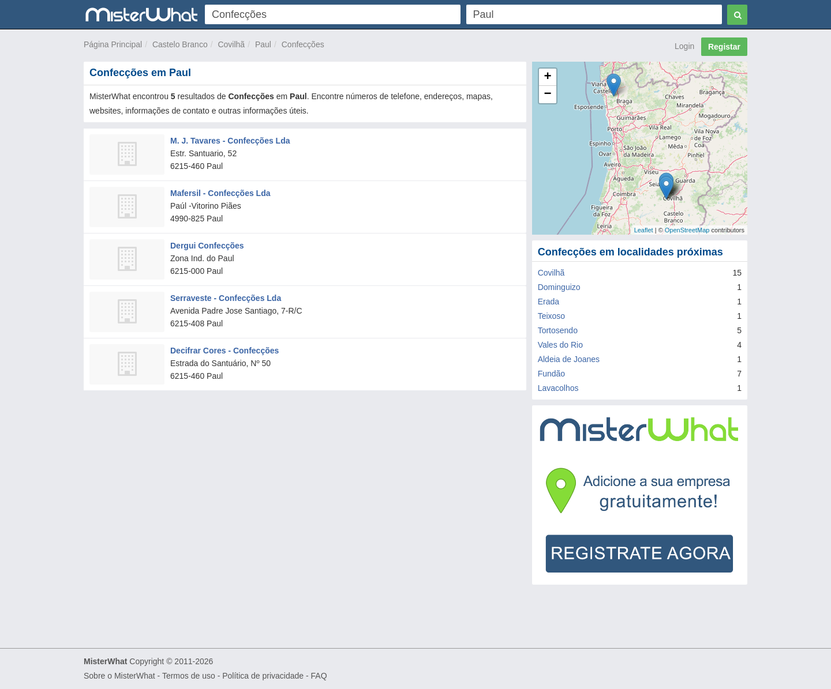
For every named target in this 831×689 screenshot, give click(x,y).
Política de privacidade (263, 675)
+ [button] (548, 77)
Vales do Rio (560, 344)
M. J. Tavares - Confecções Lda (230, 140)
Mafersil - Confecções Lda (220, 193)
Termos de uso (188, 675)
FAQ (319, 675)
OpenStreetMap (687, 230)
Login (684, 46)
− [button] (548, 94)
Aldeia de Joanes (569, 359)
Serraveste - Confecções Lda (225, 298)
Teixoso (551, 316)
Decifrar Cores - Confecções (224, 350)
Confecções (303, 44)
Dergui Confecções (207, 245)
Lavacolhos (558, 388)
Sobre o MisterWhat (119, 675)
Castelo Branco (180, 44)
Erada (548, 301)
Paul (263, 44)
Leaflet (643, 230)
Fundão (551, 373)
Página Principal (113, 44)
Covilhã (231, 44)
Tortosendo (558, 330)
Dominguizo (559, 287)
